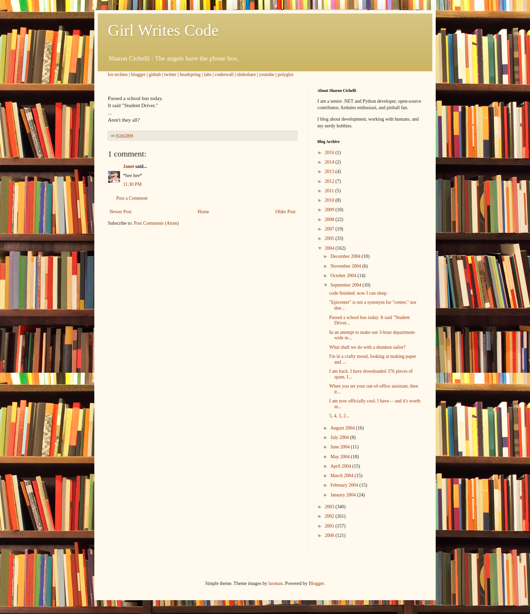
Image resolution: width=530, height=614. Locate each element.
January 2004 (343, 494)
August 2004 (343, 428)
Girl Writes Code (163, 30)
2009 (330, 209)
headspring (190, 74)
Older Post (285, 211)
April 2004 (341, 466)
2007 (330, 228)
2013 (330, 171)
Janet (128, 166)
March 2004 (342, 475)
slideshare (246, 74)
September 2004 (346, 285)
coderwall (224, 74)
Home (203, 211)
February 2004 (344, 485)
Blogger (316, 583)
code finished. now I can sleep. (358, 293)
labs (208, 74)
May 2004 (340, 456)
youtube (266, 74)
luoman (275, 583)
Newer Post (120, 211)
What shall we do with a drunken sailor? (367, 347)
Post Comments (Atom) (156, 223)
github (155, 74)
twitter (170, 74)
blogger (138, 74)
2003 (330, 506)
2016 (330, 152)
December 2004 (346, 256)
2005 (330, 238)
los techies (118, 74)
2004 (330, 248)
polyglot (285, 74)
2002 (330, 516)
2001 (330, 526)
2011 (330, 190)
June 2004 (340, 446)
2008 (330, 219)
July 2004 (340, 437)
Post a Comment (132, 198)
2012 (330, 181)
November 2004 (346, 266)
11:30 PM (132, 184)
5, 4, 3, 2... (339, 415)
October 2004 (343, 275)
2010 (330, 200)
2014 (330, 162)
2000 (330, 535)
